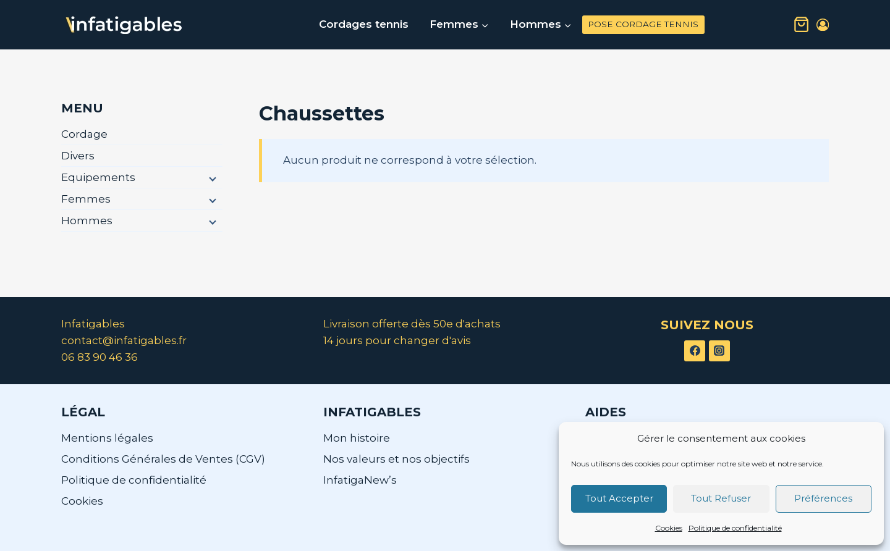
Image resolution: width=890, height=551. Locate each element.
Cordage (84, 134)
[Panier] (801, 25)
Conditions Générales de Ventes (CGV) (163, 459)
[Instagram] (719, 350)
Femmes (86, 199)
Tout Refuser (721, 498)
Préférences (823, 498)
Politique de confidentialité (735, 527)
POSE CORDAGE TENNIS (643, 24)
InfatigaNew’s (360, 480)
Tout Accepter (619, 498)
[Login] (822, 25)
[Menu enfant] (211, 178)
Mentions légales (107, 438)
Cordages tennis (364, 24)
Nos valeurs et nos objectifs (396, 459)
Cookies (668, 527)
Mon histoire (356, 438)
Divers (78, 155)
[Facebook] (694, 350)
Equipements (98, 177)
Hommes (86, 220)
